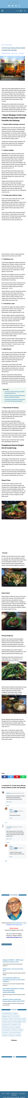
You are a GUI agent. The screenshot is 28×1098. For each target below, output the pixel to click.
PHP (19, 1024)
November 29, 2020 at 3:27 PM (17, 793)
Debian (11, 1018)
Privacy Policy (22, 1093)
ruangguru (17, 1027)
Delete (10, 801)
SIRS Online (14, 1029)
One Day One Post (6, 1024)
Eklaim (24, 1018)
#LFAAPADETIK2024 (7, 1013)
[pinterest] (17, 776)
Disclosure (14, 1095)
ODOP (24, 1021)
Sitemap (8, 1093)
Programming (5, 1027)
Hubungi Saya (14, 1093)
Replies (7, 805)
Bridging (15, 1013)
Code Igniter (5, 1018)
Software (21, 1029)
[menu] (2, 10)
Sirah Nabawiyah (6, 1029)
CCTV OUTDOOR (15, 1016)
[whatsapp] (19, 5)
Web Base (18, 1035)
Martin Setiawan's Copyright (13, 1097)
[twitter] (12, 5)
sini (11, 933)
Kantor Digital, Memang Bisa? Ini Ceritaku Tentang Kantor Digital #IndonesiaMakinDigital (13, 990)
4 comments (21, 53)
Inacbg (3, 1021)
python (11, 1027)
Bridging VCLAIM (6, 1016)
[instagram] (15, 5)
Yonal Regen (9, 827)
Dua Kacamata (17, 1018)
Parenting (14, 1024)
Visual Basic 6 (11, 1035)
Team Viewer (5, 1032)
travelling (4, 1035)
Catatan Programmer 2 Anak (18, 923)
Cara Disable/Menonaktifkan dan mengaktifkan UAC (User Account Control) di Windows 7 (14, 979)
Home (3, 1093)
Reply (7, 801)
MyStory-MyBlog (17, 1021)
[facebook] (8, 5)
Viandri (8, 793)
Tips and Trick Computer (15, 1032)
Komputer (9, 1021)
